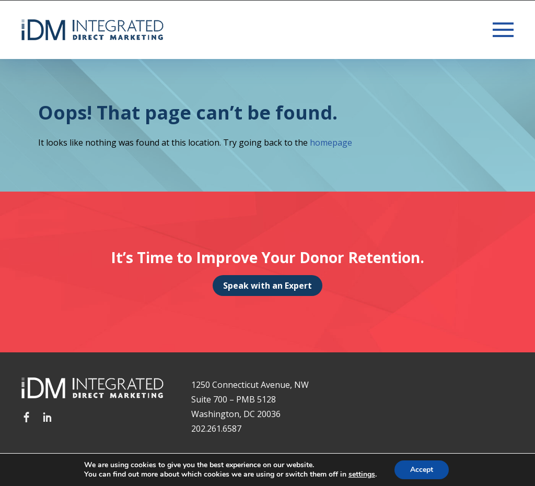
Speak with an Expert (267, 285)
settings (361, 474)
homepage (331, 142)
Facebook (26, 417)
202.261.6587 (216, 428)
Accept (421, 470)
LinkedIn (47, 417)
